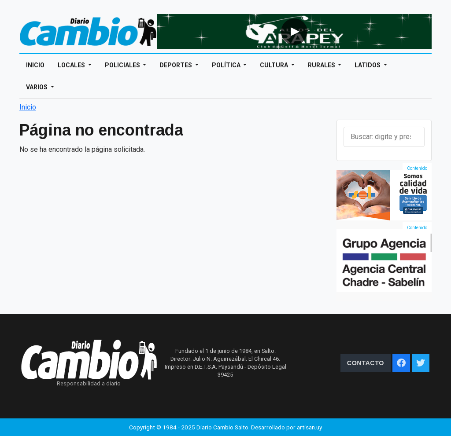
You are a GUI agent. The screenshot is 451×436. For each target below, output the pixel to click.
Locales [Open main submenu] (72, 65)
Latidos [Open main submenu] (368, 65)
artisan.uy (309, 427)
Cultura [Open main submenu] (274, 65)
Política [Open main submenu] (227, 65)
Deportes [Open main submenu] (176, 65)
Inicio (35, 65)
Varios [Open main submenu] (37, 87)
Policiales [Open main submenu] (123, 65)
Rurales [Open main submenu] (322, 65)
